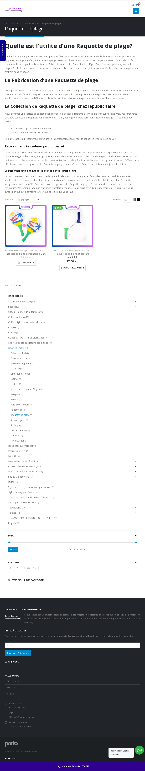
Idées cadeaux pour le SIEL (79, 250)
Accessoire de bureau (19, 301)
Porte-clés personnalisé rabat (23, 471)
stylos (11, 481)
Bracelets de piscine (20, 363)
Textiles (12, 512)
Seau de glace (17, 420)
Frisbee (14, 384)
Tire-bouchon (17, 440)
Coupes (12, 327)
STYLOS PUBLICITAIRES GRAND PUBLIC (29, 497)
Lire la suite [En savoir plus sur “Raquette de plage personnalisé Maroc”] (27, 262)
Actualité (11, 687)
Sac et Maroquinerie (18, 476)
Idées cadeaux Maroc (19, 445)
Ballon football (18, 353)
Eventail (14, 378)
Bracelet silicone (19, 358)
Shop (18, 23)
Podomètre (16, 409)
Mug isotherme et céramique (23, 461)
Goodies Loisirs (31, 23)
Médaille (12, 456)
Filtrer (13, 549)
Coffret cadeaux (16, 317)
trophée (12, 523)
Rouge (27, 568)
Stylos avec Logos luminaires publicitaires (30, 487)
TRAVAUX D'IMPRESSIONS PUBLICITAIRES (30, 517)
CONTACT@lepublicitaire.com (23, 716)
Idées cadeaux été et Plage (24, 389)
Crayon (12, 332)
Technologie (14, 507)
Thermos (15, 435)
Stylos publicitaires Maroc (21, 502)
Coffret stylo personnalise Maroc (25, 322)
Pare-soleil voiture (19, 404)
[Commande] (28, 199)
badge (11, 306)
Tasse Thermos (18, 430)
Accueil (9, 23)
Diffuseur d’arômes (20, 373)
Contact (10, 693)
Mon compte (13, 681)
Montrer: (117, 199)
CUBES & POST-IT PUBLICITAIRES (26, 337)
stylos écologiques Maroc (21, 492)
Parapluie (15, 394)
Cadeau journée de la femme (23, 311)
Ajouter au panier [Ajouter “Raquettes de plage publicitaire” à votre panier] (74, 267)
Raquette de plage (20, 414)
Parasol (14, 399)
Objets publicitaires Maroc (22, 466)
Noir (19, 568)
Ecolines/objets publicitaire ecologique (32, 250)
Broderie (9, 250)
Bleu (12, 568)
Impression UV (15, 450)
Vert (35, 568)
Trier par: (9, 199)
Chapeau (15, 368)
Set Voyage (16, 425)
